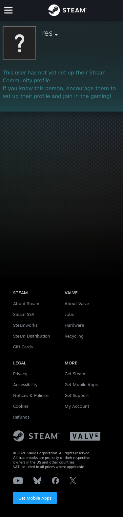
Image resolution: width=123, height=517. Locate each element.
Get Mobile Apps (34, 498)
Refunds (21, 417)
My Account (77, 406)
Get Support (77, 395)
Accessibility (25, 384)
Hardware (74, 325)
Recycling (74, 336)
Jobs (69, 314)
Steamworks (25, 325)
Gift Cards (23, 346)
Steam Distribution (31, 336)
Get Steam (75, 373)
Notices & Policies (31, 395)
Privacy (20, 373)
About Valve (77, 303)
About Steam (26, 303)
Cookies (21, 406)
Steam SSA (23, 314)
